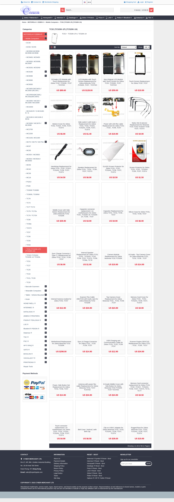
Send (148, 463)
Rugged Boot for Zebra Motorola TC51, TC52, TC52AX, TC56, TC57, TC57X (139, 430)
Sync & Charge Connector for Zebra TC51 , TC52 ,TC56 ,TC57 (87, 343)
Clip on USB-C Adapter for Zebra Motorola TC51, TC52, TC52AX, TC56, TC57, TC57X (113, 430)
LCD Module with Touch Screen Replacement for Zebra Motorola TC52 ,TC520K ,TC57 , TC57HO (87, 82)
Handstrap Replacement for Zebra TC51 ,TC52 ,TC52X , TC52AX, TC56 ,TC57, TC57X (61, 169)
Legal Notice (58, 473)
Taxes (56, 476)
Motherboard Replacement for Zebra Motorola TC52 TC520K (61, 343)
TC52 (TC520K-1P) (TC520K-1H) (71, 22)
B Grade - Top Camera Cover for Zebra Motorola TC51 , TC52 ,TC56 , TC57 (139, 256)
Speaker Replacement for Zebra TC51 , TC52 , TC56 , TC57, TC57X (87, 169)
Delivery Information (61, 463)
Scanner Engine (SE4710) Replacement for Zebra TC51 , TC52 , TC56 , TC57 (139, 343)
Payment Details (59, 461)
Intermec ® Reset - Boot (95, 461)
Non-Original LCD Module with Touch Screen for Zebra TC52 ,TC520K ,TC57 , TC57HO (113, 82)
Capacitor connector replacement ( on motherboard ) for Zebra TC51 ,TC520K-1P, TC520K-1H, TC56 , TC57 (87, 213)
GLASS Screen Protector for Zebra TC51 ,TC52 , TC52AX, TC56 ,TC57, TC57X (113, 169)
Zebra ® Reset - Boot (94, 473)
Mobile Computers (52, 22)
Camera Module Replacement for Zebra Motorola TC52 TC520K (113, 256)
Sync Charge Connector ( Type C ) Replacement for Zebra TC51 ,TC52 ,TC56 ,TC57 (61, 256)
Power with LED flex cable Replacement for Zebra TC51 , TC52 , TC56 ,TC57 (113, 126)
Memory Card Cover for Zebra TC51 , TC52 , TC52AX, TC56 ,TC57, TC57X (139, 300)
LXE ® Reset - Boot (94, 471)
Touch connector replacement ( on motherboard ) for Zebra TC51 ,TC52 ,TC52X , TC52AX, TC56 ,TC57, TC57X (61, 430)
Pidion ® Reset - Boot (94, 476)
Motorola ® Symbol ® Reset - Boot (99, 458)
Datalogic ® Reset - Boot (95, 466)
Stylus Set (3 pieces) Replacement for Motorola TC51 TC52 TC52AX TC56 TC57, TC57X (139, 125)
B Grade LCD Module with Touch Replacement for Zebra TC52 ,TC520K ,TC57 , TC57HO (61, 82)
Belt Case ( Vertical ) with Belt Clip (87, 430)
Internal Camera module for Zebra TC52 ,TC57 (61, 300)
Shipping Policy (59, 466)
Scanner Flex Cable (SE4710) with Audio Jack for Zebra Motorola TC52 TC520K (87, 300)
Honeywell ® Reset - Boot (96, 463)
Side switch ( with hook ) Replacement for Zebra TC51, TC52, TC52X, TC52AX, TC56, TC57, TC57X (87, 125)
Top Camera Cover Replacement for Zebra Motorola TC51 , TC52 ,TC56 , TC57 (113, 300)
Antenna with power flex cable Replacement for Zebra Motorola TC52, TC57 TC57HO (87, 387)
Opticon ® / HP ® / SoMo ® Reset (98, 478)
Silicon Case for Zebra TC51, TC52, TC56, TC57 (139, 213)
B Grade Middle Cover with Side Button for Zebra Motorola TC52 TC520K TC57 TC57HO (113, 387)
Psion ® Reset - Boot (94, 468)
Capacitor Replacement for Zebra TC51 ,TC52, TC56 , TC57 (113, 213)
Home (24, 22)
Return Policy (58, 468)
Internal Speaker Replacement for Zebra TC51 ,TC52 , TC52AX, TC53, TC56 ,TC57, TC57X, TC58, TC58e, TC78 (87, 256)
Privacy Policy (58, 471)
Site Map (57, 478)
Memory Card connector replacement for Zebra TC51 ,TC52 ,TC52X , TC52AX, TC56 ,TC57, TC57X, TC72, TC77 (139, 387)
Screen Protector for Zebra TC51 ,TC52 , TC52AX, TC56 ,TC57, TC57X (139, 169)
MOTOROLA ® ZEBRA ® (36, 22)
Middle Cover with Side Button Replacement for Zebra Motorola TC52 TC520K (61, 213)
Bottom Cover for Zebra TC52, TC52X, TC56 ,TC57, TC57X (61, 126)
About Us (57, 458)
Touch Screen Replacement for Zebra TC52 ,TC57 (139, 82)
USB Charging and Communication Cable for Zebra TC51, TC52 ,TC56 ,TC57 (113, 343)
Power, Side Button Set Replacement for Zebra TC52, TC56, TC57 (61, 387)
